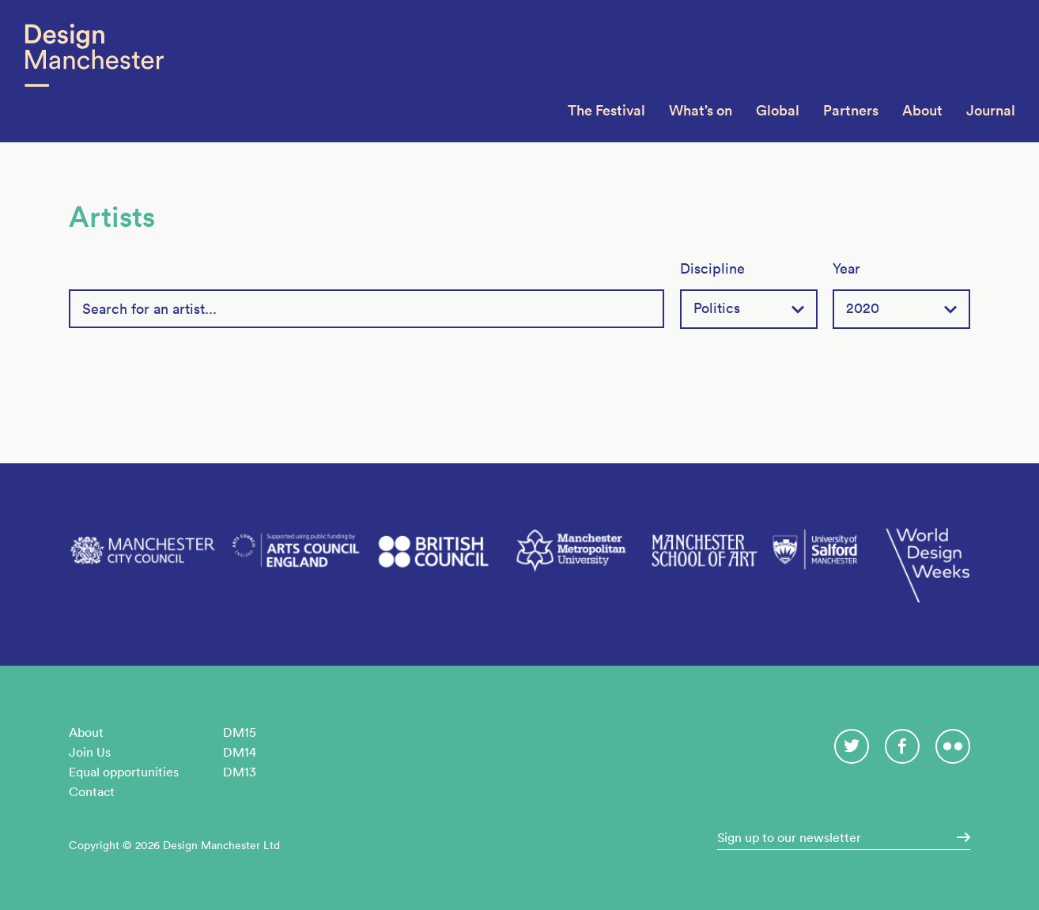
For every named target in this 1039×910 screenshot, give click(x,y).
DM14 (239, 752)
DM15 (239, 732)
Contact (92, 791)
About (922, 110)
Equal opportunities (124, 772)
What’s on (700, 110)
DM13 (239, 772)
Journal (990, 110)
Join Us (90, 752)
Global (777, 110)
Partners (850, 110)
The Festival (606, 110)
